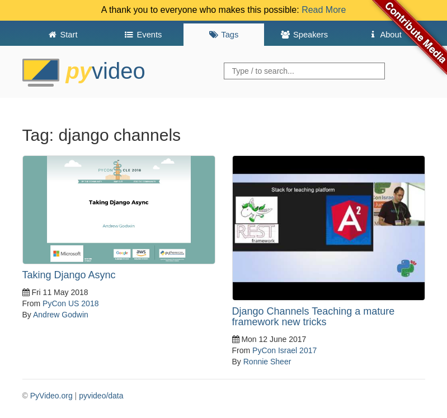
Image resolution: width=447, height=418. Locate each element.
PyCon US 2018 (70, 303)
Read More (324, 10)
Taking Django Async (69, 275)
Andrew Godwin (60, 314)
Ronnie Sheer (267, 361)
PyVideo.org (51, 395)
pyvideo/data (101, 395)
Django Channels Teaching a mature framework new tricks (313, 317)
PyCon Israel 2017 (284, 350)
